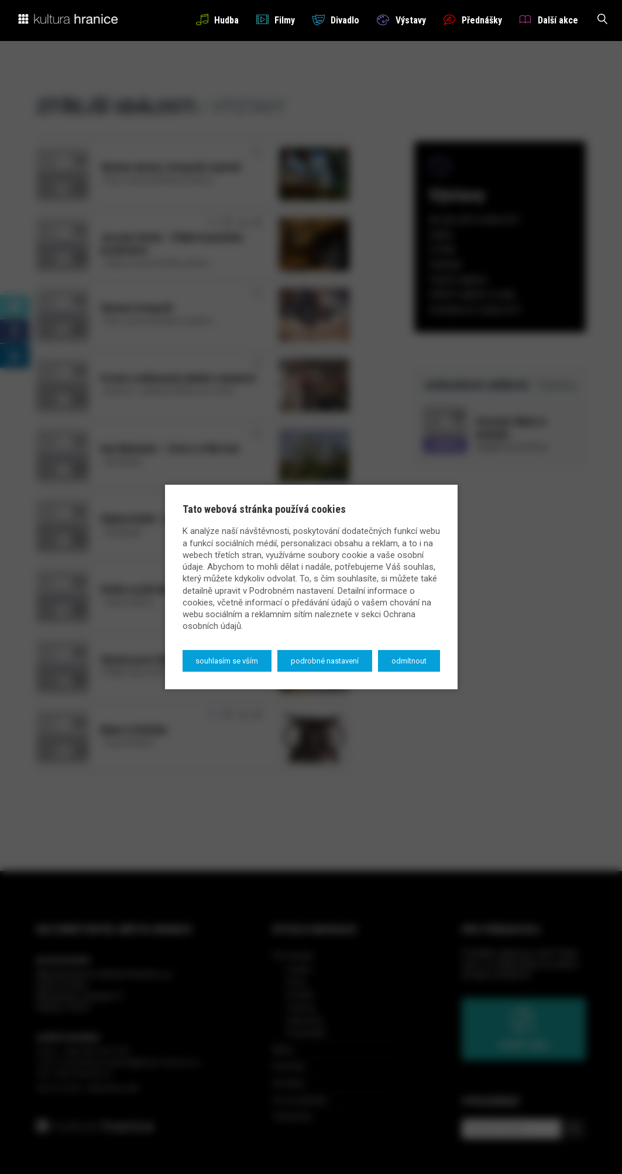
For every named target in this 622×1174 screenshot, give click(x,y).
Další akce (549, 19)
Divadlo (335, 19)
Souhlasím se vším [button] (226, 660)
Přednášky (473, 19)
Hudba (217, 19)
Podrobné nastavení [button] (325, 660)
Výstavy (401, 19)
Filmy (275, 19)
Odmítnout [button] (409, 660)
